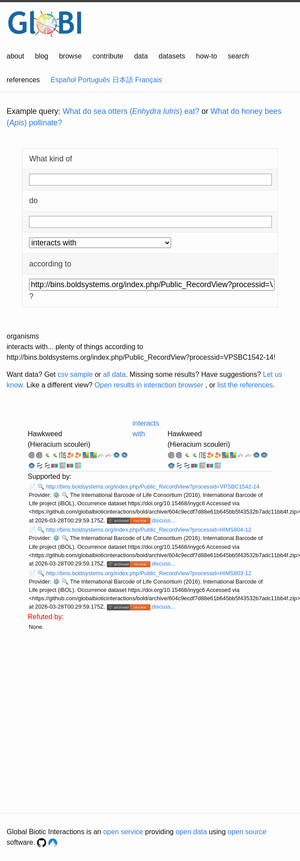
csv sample (75, 374)
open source (247, 831)
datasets (172, 56)
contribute (107, 56)
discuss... (163, 520)
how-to (206, 56)
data (141, 56)
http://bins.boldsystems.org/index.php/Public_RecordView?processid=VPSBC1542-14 (153, 486)
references (23, 80)
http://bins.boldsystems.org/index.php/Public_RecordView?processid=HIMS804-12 (149, 529)
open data (191, 831)
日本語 (122, 80)
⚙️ (56, 495)
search (238, 56)
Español (63, 80)
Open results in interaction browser (149, 385)
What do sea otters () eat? (130, 111)
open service (123, 831)
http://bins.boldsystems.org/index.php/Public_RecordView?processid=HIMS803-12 (149, 573)
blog (41, 56)
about (15, 56)
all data (114, 374)
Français (148, 80)
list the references (245, 385)
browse (70, 56)
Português (94, 80)
